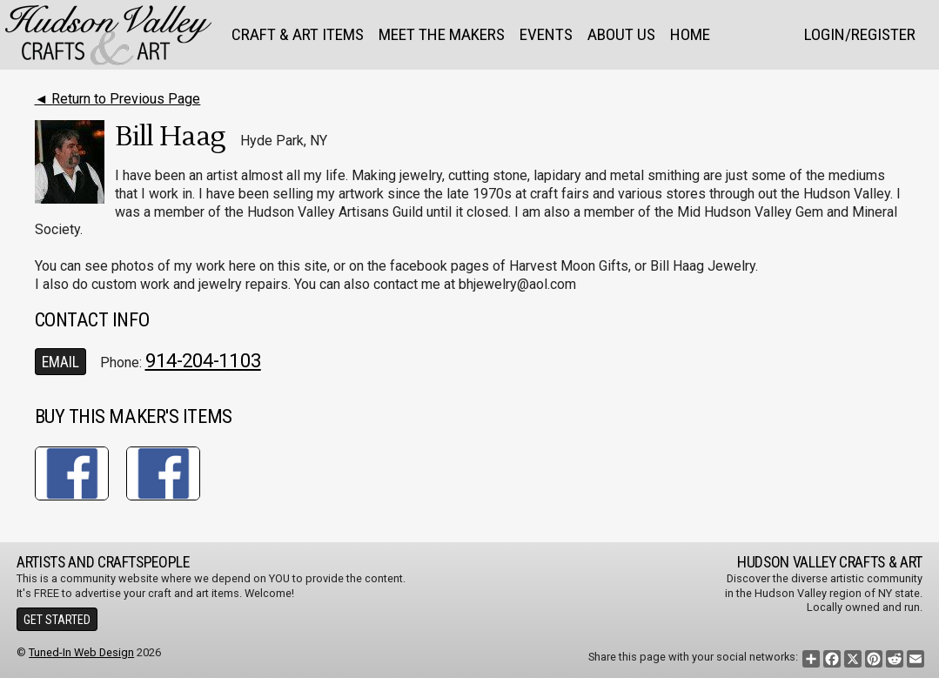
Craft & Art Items (297, 34)
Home (690, 34)
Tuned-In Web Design (81, 652)
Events (546, 34)
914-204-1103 (203, 360)
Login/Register (860, 34)
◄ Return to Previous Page (118, 99)
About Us (621, 34)
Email (60, 362)
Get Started (57, 620)
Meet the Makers (442, 34)
